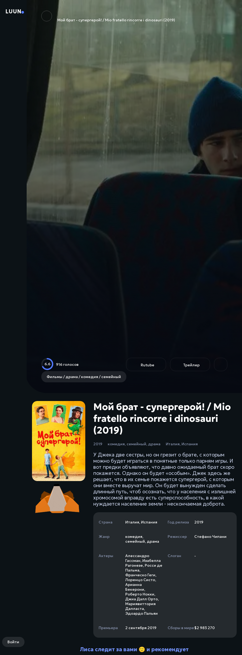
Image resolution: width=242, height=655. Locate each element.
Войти (13, 642)
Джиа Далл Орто (141, 599)
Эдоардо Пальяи (141, 613)
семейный (136, 444)
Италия (173, 444)
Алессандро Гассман (137, 558)
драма (154, 444)
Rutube (147, 365)
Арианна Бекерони (134, 587)
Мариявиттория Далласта (140, 606)
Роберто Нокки (139, 594)
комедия (116, 444)
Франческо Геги (140, 575)
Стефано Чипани (210, 536)
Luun (13, 11)
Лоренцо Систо (140, 579)
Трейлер (191, 365)
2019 (97, 444)
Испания (190, 444)
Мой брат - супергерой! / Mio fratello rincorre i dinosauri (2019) (108, 16)
